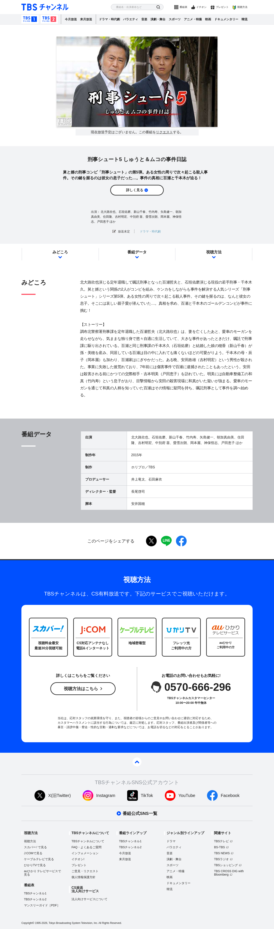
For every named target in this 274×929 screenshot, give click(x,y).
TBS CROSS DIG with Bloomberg (229, 872)
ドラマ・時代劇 (109, 19)
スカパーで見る (35, 847)
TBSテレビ (221, 841)
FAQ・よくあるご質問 (86, 847)
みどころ (60, 252)
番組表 (183, 7)
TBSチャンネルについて (87, 841)
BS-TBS (219, 847)
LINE (166, 541)
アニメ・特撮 (193, 19)
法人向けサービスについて (89, 899)
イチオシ (201, 7)
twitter (151, 541)
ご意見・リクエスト (84, 871)
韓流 (244, 19)
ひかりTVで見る (35, 865)
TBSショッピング (226, 865)
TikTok (147, 795)
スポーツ (175, 19)
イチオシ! (77, 859)
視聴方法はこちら (81, 688)
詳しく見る (134, 190)
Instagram (105, 795)
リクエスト (164, 132)
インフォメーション (84, 853)
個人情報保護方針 (83, 877)
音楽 (144, 19)
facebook (181, 541)
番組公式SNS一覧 (140, 813)
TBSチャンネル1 (30, 19)
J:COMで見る (33, 853)
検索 (158, 7)
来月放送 (86, 19)
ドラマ (171, 841)
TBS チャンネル (44, 7)
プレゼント (222, 7)
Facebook (230, 795)
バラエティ (130, 19)
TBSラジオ (221, 859)
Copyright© (27, 923)
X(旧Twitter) (59, 795)
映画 (208, 19)
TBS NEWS (222, 853)
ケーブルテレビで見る (39, 859)
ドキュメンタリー (226, 19)
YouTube (187, 795)
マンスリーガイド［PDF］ (42, 905)
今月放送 (71, 19)
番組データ (137, 252)
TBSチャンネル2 (49, 19)
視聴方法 (242, 7)
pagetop (137, 761)
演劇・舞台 (157, 19)
